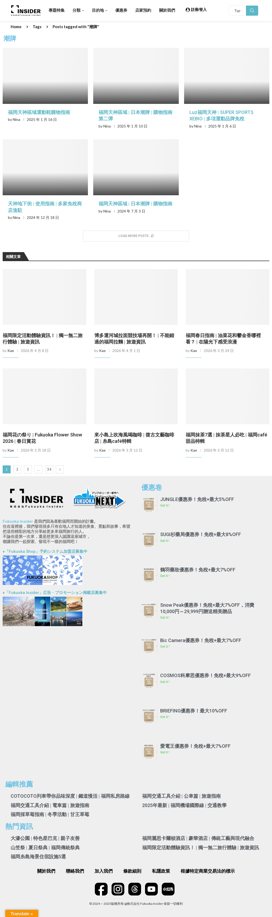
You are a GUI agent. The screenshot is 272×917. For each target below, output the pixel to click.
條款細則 (132, 871)
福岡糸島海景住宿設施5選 (38, 856)
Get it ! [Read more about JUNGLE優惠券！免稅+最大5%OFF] (164, 505)
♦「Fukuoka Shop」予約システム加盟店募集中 (45, 551)
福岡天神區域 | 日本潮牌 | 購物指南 (135, 203)
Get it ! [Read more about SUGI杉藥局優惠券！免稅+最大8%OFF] (164, 541)
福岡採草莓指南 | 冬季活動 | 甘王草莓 (50, 814)
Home (16, 26)
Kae (10, 350)
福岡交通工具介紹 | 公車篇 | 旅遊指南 (181, 796)
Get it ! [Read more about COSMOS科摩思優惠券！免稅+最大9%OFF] (164, 682)
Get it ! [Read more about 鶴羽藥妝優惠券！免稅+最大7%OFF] (164, 576)
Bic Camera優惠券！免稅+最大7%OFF (200, 640)
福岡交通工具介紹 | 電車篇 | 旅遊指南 (50, 805)
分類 (76, 10)
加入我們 (104, 871)
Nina (16, 119)
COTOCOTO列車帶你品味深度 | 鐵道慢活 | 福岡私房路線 (70, 796)
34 (49, 469)
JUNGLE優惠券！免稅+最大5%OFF (197, 499)
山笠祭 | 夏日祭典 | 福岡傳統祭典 (45, 847)
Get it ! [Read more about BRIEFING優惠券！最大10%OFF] (164, 717)
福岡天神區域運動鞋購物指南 (39, 112)
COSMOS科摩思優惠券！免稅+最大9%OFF (205, 675)
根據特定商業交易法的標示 (208, 871)
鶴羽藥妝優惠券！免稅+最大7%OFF (197, 569)
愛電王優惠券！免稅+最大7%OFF (195, 746)
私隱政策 (161, 871)
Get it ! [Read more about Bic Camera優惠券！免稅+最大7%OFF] (164, 646)
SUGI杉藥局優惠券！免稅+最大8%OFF (200, 534)
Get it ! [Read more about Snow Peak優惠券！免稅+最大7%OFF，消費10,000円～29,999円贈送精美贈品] (164, 617)
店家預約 (143, 10)
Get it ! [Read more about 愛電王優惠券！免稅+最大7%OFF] (164, 752)
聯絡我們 (75, 871)
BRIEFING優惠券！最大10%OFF (193, 711)
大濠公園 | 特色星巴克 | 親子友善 (45, 838)
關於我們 (167, 10)
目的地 (98, 10)
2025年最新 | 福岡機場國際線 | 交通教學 (184, 805)
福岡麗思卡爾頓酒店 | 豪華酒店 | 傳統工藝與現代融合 (198, 838)
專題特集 (57, 10)
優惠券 (121, 10)
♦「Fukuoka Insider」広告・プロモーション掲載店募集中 (55, 592)
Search (252, 11)
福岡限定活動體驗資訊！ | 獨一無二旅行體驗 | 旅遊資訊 (200, 847)
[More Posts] (136, 236)
